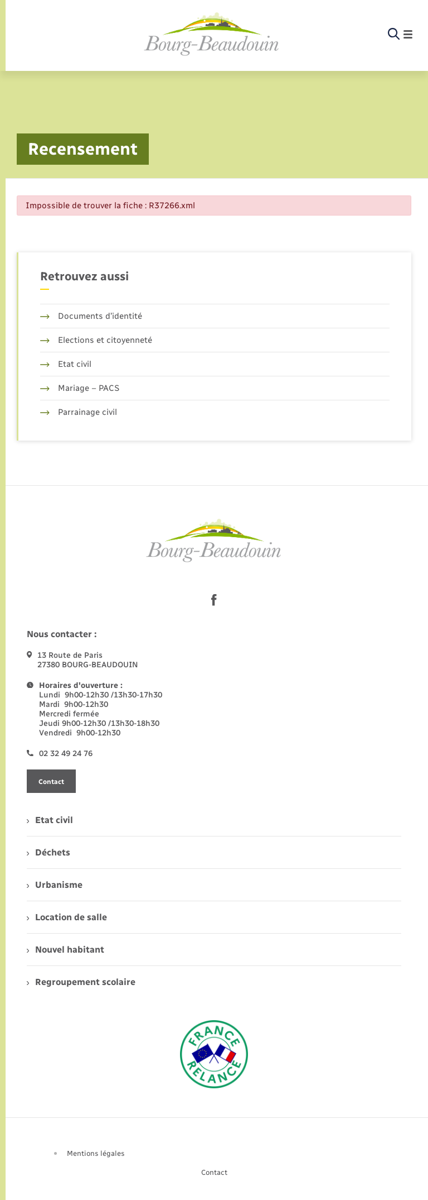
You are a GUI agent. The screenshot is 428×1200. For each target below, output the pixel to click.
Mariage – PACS (79, 388)
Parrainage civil (78, 412)
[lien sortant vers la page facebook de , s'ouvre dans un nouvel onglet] (214, 599)
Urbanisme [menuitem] (54, 884)
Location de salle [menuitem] (67, 917)
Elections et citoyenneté (96, 340)
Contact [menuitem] (214, 1172)
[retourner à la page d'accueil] (212, 35)
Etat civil (65, 364)
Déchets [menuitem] (48, 852)
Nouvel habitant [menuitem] (65, 949)
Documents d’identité (91, 316)
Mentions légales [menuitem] (96, 1153)
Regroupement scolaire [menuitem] (81, 982)
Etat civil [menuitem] (50, 820)
